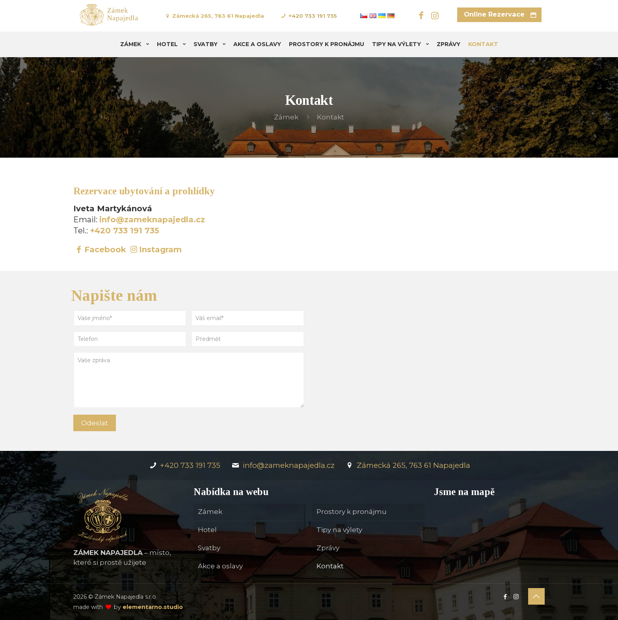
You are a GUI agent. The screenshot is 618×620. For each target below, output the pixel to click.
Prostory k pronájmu (351, 512)
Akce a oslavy (220, 566)
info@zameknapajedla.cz (152, 219)
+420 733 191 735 (313, 16)
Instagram (160, 249)
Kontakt (330, 566)
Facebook (105, 249)
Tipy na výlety (339, 530)
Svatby (209, 548)
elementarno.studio (153, 607)
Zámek (286, 117)
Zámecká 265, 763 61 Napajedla (218, 16)
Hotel (207, 530)
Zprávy (327, 548)
